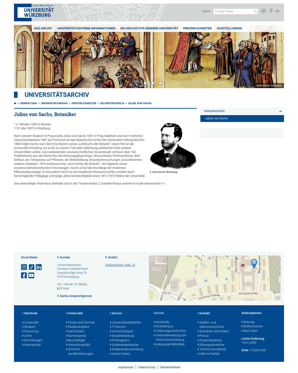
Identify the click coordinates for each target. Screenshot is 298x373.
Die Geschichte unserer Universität (149, 28)
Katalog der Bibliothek (169, 344)
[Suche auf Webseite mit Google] (235, 11)
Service (116, 313)
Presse (203, 336)
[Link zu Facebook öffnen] (24, 275)
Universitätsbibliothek (125, 323)
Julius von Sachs (140, 103)
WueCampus (163, 326)
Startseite (29, 313)
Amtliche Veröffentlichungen (79, 351)
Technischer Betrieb (212, 349)
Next (276, 56)
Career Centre (120, 354)
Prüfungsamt (119, 340)
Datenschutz (146, 367)
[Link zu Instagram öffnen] (24, 267)
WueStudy (161, 322)
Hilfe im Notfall (208, 354)
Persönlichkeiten (197, 28)
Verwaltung (28, 103)
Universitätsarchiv (57, 94)
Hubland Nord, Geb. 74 (120, 265)
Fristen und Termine (80, 323)
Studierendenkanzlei (124, 345)
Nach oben (249, 331)
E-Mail (65, 288)
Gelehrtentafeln (112, 103)
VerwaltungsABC (78, 345)
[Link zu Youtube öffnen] (31, 275)
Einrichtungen (32, 340)
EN (277, 11)
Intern (206, 11)
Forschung (30, 331)
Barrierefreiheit (170, 367)
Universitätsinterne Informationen (86, 28)
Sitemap (248, 322)
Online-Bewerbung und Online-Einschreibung (170, 337)
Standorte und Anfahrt (213, 331)
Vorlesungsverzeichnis (170, 331)
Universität (30, 323)
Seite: (245, 350)
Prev (22, 56)
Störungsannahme (211, 345)
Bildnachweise (252, 326)
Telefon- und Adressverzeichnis (211, 325)
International (31, 345)
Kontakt (65, 257)
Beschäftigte (75, 340)
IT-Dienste (118, 327)
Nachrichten (75, 331)
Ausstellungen (229, 28)
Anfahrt (112, 257)
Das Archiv (43, 28)
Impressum (125, 367)
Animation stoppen (269, 85)
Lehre (27, 336)
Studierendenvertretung (126, 349)
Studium (29, 327)
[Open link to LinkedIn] (39, 267)
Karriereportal (76, 336)
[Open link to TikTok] (31, 267)
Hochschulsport (121, 331)
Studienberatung (122, 336)
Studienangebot (77, 327)
